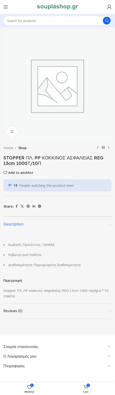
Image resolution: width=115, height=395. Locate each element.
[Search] (57, 20)
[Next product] (109, 147)
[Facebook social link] (16, 206)
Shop (22, 147)
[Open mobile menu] (5, 6)
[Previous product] (98, 147)
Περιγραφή (12, 280)
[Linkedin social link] (34, 206)
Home (8, 147)
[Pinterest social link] (28, 206)
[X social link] (22, 206)
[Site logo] (57, 6)
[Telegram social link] (40, 206)
